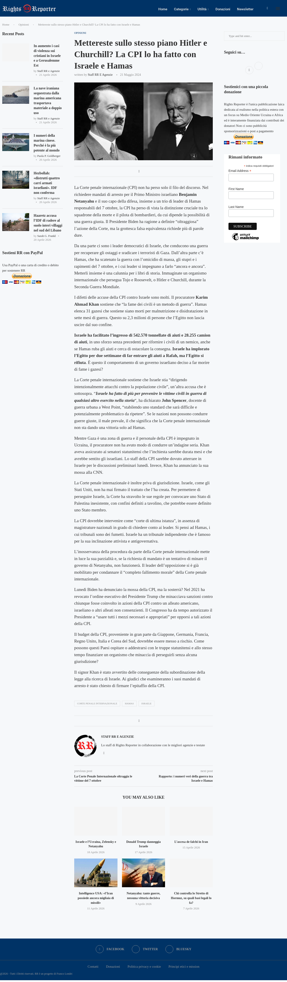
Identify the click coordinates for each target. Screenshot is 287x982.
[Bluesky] (178, 951)
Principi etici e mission (183, 968)
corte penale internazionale (97, 705)
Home (162, 9)
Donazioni (222, 9)
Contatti (93, 968)
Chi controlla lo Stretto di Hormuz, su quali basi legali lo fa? (191, 899)
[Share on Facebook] (138, 173)
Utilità (202, 9)
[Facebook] (267, 9)
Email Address (239, 173)
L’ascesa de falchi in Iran (191, 843)
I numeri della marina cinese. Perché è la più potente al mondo (47, 145)
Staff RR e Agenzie (100, 76)
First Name (236, 191)
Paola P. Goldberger (48, 159)
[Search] (285, 9)
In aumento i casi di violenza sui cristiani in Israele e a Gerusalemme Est (47, 57)
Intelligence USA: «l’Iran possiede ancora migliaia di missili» (96, 899)
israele (146, 705)
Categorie (181, 9)
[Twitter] (145, 951)
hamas (129, 705)
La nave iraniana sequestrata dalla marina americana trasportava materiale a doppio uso (48, 103)
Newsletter (245, 9)
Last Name (236, 208)
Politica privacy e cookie (144, 968)
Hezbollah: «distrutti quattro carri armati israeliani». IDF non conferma (47, 187)
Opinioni (24, 26)
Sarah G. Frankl (46, 240)
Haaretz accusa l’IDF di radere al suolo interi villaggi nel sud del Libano (48, 226)
